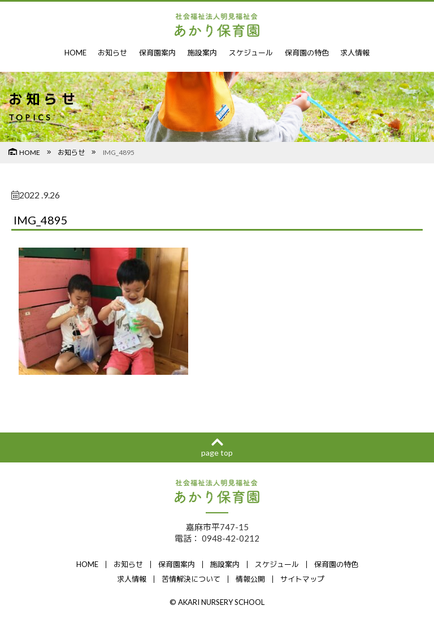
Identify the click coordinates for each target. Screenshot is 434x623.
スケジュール (251, 52)
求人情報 (355, 52)
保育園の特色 (307, 52)
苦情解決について (191, 578)
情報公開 (250, 578)
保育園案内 (157, 52)
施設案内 (202, 52)
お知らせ (112, 52)
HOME (75, 52)
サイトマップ (302, 578)
